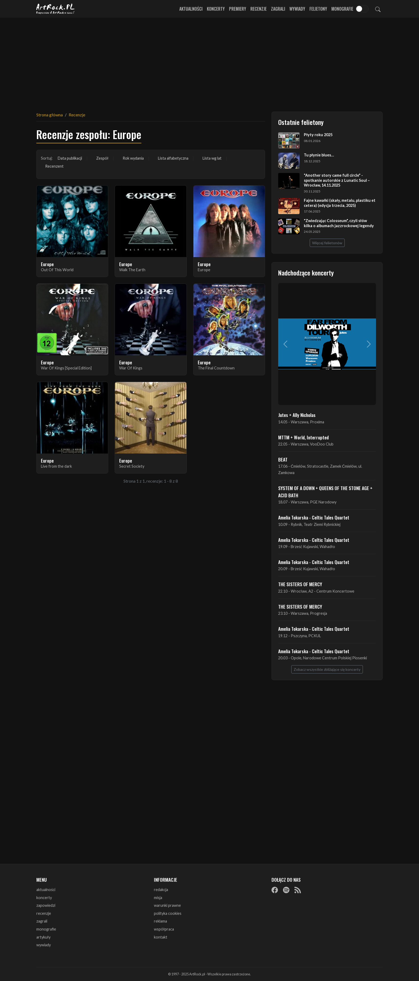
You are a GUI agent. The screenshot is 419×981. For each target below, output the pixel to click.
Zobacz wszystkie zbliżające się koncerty (327, 669)
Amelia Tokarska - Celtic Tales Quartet (313, 517)
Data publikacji (70, 158)
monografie (46, 929)
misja (158, 897)
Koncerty (216, 9)
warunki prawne (167, 905)
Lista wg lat (212, 158)
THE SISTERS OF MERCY (300, 584)
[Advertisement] (209, 61)
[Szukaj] (378, 8)
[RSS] (297, 890)
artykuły (43, 937)
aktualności (45, 889)
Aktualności (191, 9)
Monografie (342, 9)
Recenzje (258, 9)
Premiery (237, 9)
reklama (160, 921)
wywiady (43, 945)
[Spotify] (286, 890)
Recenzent (54, 166)
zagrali (41, 921)
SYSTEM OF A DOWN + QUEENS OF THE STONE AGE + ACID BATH (325, 491)
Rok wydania (133, 158)
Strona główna (49, 114)
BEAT (283, 459)
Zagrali (278, 9)
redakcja (161, 889)
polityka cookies (167, 913)
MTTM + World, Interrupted (303, 437)
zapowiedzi (45, 905)
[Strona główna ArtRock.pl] (55, 8)
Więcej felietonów (327, 243)
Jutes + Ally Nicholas (297, 414)
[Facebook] (274, 890)
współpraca (164, 929)
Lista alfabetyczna (173, 158)
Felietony (318, 9)
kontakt (160, 937)
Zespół (102, 158)
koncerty (44, 897)
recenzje (43, 913)
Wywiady (297, 9)
